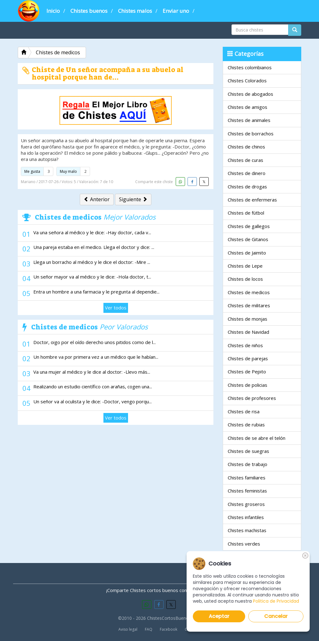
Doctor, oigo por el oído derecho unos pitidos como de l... (94, 342)
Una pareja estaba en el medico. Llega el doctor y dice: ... (93, 247)
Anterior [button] (97, 199)
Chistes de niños (245, 345)
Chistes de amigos (247, 107)
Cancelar (276, 616)
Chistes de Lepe (245, 266)
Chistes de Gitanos (248, 239)
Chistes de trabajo (247, 464)
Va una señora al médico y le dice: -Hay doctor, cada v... (92, 232)
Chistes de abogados (250, 94)
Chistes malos (135, 10)
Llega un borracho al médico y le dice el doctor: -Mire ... (91, 262)
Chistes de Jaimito (247, 253)
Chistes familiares (246, 477)
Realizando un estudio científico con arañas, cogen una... (92, 386)
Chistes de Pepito (247, 371)
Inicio (53, 10)
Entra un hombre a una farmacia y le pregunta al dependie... (96, 292)
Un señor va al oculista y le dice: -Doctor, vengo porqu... (92, 401)
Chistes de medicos (249, 292)
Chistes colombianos (250, 67)
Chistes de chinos (246, 146)
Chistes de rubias (246, 424)
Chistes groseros (246, 504)
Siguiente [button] (133, 199)
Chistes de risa (243, 411)
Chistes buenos (88, 10)
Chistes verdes (244, 544)
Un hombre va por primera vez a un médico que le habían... (95, 357)
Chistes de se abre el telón (256, 438)
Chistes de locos (245, 279)
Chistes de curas (245, 160)
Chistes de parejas (248, 358)
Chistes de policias (247, 385)
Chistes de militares (249, 305)
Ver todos (115, 307)
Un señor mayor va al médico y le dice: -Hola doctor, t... (92, 277)
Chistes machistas (247, 530)
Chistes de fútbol (246, 213)
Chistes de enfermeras (252, 200)
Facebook (168, 629)
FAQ (148, 629)
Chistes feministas (247, 491)
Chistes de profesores (252, 398)
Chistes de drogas (247, 186)
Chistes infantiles (246, 517)
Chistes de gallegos (249, 226)
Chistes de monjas (247, 319)
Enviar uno (176, 10)
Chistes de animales (249, 120)
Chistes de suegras (248, 451)
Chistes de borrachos (251, 133)
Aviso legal (127, 629)
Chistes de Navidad (248, 332)
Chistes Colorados (247, 80)
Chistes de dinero (246, 173)
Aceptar (219, 616)
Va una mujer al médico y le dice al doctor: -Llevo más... (91, 372)
